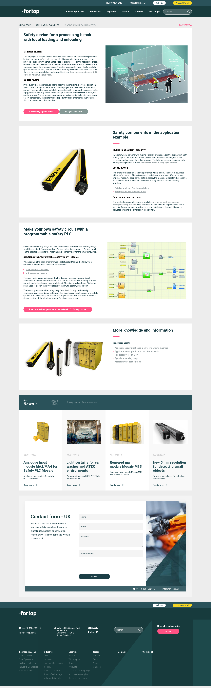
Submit (93, 576)
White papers (74, 659)
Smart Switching (26, 670)
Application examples (78, 674)
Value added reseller (53, 678)
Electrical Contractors (53, 663)
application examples (47, 25)
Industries (95, 11)
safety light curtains (49, 59)
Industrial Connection (28, 667)
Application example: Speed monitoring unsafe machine (141, 348)
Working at (154, 11)
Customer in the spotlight (80, 670)
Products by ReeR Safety (127, 355)
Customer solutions (78, 678)
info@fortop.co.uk (138, 3)
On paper (97, 667)
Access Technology (53, 674)
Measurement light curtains (128, 362)
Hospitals (48, 659)
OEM (46, 655)
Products (73, 667)
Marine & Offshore (52, 670)
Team (95, 659)
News (95, 663)
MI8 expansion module (36, 273)
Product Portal (182, 3)
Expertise (111, 11)
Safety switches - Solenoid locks (130, 191)
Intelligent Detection (27, 663)
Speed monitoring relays (126, 358)
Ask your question (73, 111)
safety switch (125, 175)
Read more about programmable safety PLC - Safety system (58, 309)
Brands (72, 663)
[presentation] (100, 565)
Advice (72, 655)
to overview (185, 25)
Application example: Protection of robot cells (137, 351)
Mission (96, 655)
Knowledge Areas (75, 11)
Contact (139, 11)
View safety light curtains (41, 111)
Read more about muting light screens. (159, 163)
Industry (47, 667)
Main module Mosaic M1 (37, 269)
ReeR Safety (70, 290)
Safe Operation (26, 659)
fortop (125, 11)
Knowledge (25, 25)
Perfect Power (25, 655)
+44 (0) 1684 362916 (112, 3)
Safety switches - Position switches (132, 188)
